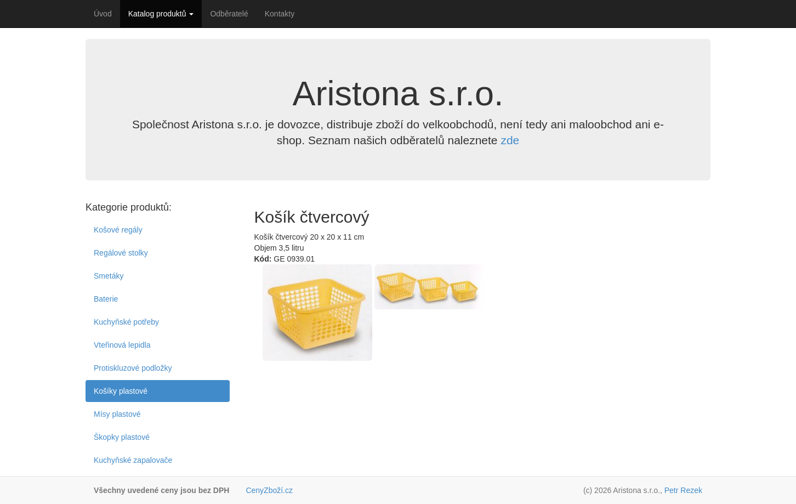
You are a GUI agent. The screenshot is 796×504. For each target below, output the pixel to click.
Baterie (106, 299)
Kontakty (279, 13)
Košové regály (118, 229)
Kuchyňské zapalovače (133, 460)
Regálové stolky (121, 252)
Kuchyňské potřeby (126, 322)
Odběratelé (229, 13)
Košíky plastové (120, 391)
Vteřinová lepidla (122, 345)
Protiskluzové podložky (133, 368)
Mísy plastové (117, 414)
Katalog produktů (161, 13)
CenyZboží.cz (269, 490)
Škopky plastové (122, 437)
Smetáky (108, 275)
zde (510, 140)
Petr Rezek (683, 490)
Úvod (103, 13)
